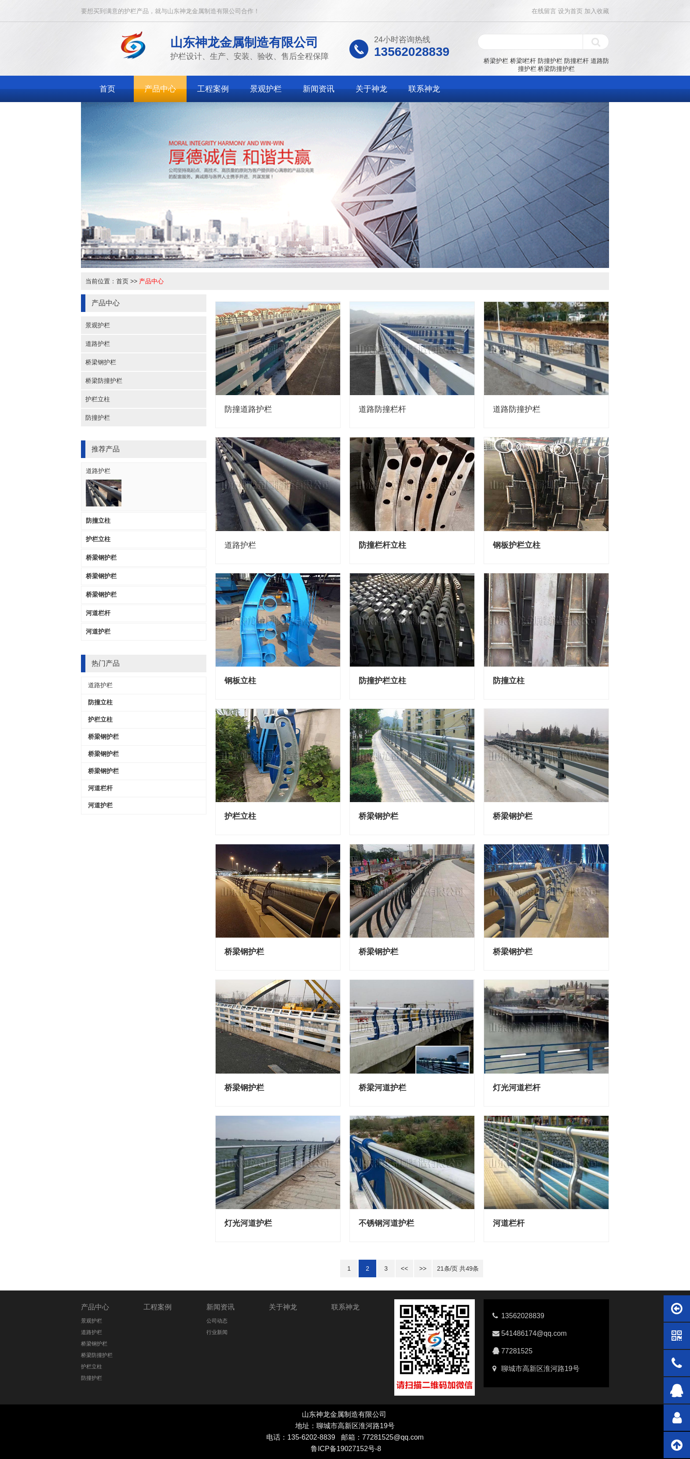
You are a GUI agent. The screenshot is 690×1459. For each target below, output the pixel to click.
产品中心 (160, 88)
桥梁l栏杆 (523, 60)
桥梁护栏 (496, 60)
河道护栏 (98, 631)
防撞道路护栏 (248, 409)
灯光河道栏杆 (516, 1087)
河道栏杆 (98, 612)
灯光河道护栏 (248, 1223)
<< (404, 1268)
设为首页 (570, 11)
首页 (107, 88)
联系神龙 (424, 88)
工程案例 (213, 88)
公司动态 (217, 1321)
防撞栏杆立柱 (382, 545)
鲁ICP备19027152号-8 (346, 1448)
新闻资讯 (318, 88)
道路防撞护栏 (516, 409)
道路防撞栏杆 (382, 409)
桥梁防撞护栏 (556, 68)
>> (422, 1268)
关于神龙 (371, 88)
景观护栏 (266, 88)
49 (469, 1268)
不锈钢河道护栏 (386, 1223)
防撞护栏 (550, 60)
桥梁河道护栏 (382, 1087)
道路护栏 (97, 343)
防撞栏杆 (576, 60)
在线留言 (544, 11)
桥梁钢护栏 (100, 362)
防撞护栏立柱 (382, 680)
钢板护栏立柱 (516, 545)
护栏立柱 (97, 399)
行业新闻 (217, 1332)
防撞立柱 (98, 520)
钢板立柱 (240, 680)
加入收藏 (596, 11)
